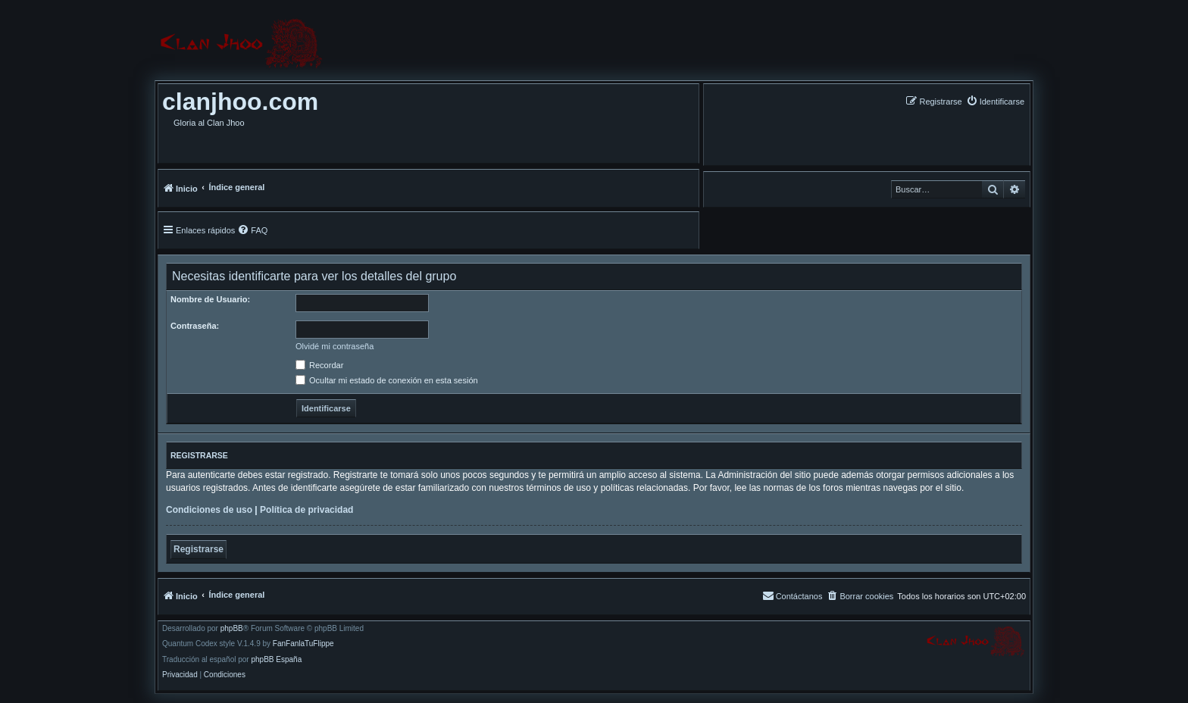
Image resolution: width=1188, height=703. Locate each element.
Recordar (319, 365)
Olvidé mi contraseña (334, 346)
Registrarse (199, 549)
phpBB (231, 629)
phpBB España (276, 660)
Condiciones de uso (209, 510)
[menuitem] (995, 101)
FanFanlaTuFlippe (303, 644)
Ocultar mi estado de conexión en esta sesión (386, 380)
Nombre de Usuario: (210, 299)
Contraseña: (194, 325)
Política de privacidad (306, 510)
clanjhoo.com (240, 101)
